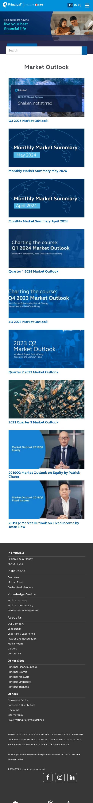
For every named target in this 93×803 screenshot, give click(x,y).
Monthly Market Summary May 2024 (38, 171)
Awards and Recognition (22, 638)
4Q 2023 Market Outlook (28, 322)
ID (75, 5)
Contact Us (14, 653)
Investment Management (23, 610)
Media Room (15, 643)
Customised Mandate (20, 587)
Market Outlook (17, 600)
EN (71, 5)
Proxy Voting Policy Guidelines (26, 720)
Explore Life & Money (20, 559)
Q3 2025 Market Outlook (28, 121)
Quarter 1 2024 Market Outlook (33, 271)
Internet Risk (15, 715)
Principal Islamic (17, 671)
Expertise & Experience (21, 633)
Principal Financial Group (22, 667)
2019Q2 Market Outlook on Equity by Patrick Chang (44, 475)
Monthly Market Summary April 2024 (38, 221)
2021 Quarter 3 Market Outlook (33, 422)
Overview (13, 577)
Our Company (16, 623)
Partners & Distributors (21, 705)
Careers (12, 648)
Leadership (14, 628)
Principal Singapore (19, 681)
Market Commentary (20, 605)
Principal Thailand (18, 686)
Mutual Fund (15, 564)
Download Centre (18, 700)
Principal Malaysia (18, 676)
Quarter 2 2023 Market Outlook (33, 372)
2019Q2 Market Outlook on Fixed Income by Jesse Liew (44, 525)
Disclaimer (14, 710)
